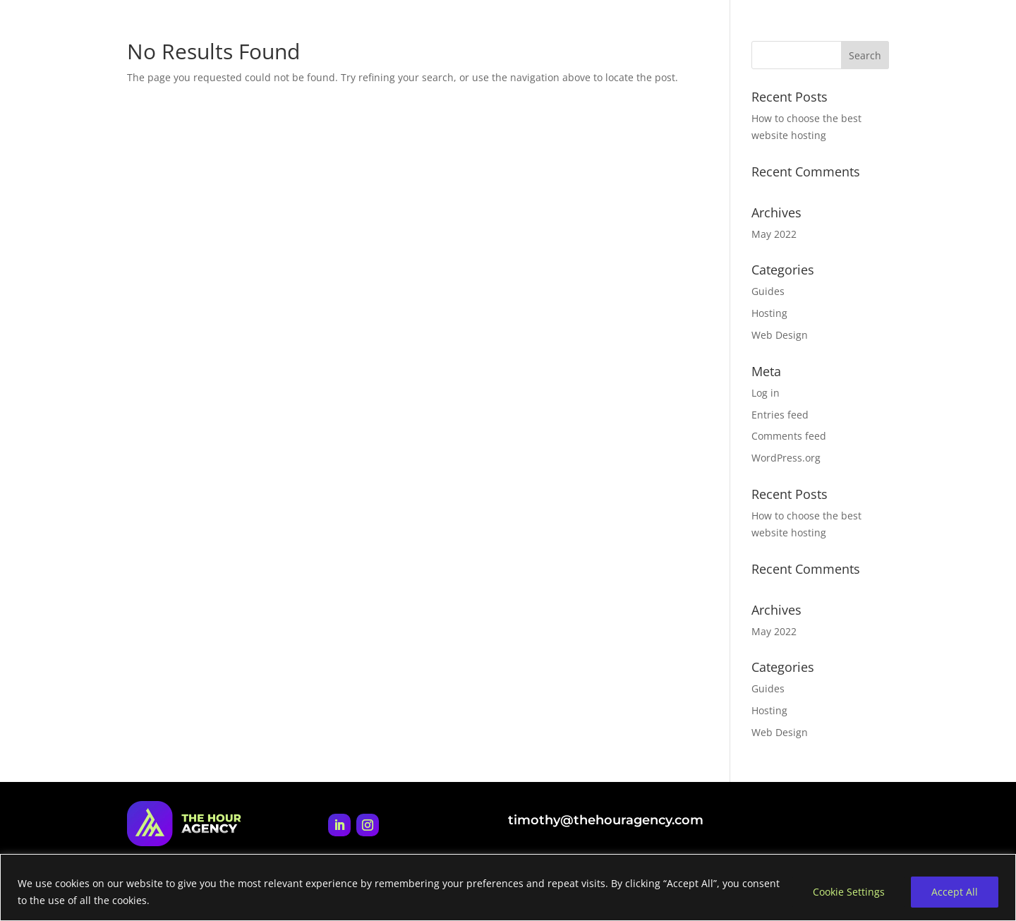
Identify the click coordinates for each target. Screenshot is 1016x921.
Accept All (954, 891)
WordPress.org (786, 457)
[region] (508, 887)
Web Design (779, 335)
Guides (768, 291)
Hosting (769, 313)
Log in (765, 392)
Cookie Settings (849, 891)
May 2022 (774, 234)
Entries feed (780, 414)
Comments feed (788, 436)
